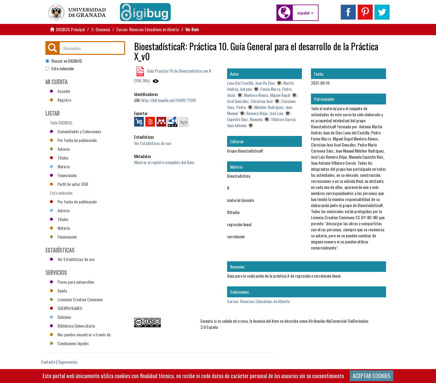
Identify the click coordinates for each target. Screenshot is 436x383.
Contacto (48, 361)
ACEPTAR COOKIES (371, 376)
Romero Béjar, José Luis (264, 113)
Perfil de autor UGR (69, 184)
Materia (60, 166)
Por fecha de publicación (73, 140)
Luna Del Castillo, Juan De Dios (251, 83)
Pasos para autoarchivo (72, 282)
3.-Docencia (100, 29)
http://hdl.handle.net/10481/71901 (168, 100)
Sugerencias (68, 361)
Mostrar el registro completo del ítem (164, 162)
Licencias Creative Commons (76, 299)
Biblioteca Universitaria (72, 325)
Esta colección (59, 68)
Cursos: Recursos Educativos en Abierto (147, 29)
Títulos (59, 157)
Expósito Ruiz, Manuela (245, 119)
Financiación (63, 175)
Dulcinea (60, 317)
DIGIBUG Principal (70, 29)
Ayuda (58, 290)
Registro (60, 100)
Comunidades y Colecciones (75, 131)
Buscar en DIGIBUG (63, 61)
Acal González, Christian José (250, 101)
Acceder (60, 91)
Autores (60, 149)
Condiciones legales (69, 343)
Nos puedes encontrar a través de (80, 334)
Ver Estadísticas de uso (152, 143)
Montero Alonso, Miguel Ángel (267, 95)
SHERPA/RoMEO (66, 308)
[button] (305, 13)
